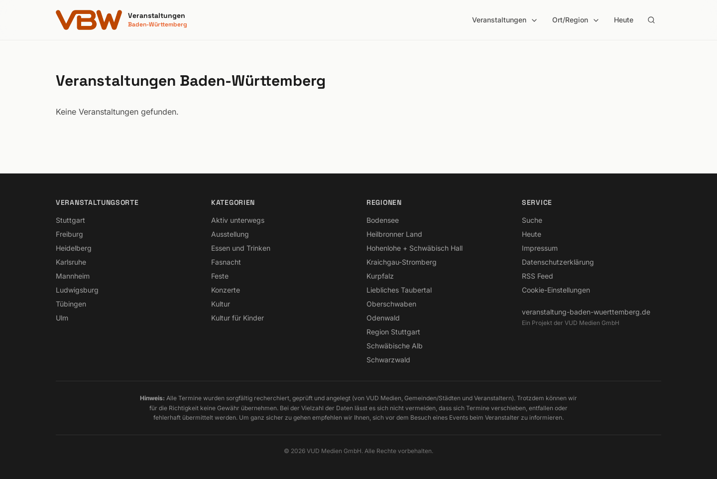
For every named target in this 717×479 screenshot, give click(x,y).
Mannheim (73, 276)
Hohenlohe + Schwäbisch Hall (414, 248)
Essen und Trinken (240, 248)
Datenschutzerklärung (558, 262)
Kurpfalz (380, 276)
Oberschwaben (391, 304)
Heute (623, 19)
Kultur (220, 304)
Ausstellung (230, 234)
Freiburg (69, 234)
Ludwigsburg (77, 290)
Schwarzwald (388, 359)
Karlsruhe (71, 262)
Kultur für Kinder (237, 318)
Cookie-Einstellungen (556, 290)
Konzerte (225, 290)
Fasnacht (226, 262)
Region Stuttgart (393, 331)
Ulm (62, 318)
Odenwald (383, 318)
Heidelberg (74, 248)
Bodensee (382, 220)
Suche (532, 220)
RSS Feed (537, 276)
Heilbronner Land (394, 234)
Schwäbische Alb (394, 345)
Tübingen (71, 304)
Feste (220, 276)
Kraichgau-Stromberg (401, 262)
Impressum (540, 248)
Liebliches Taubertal (399, 290)
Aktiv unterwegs (237, 220)
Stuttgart (70, 220)
